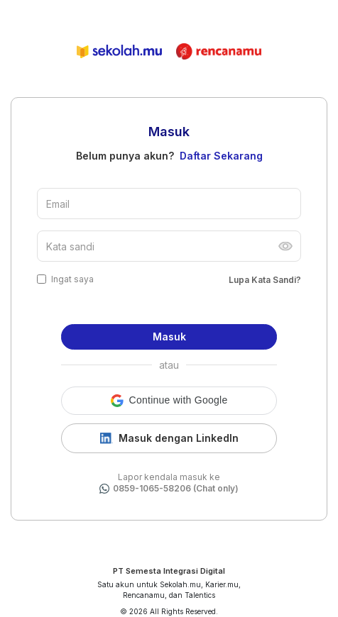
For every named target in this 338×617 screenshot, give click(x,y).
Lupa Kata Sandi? (265, 279)
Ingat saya (72, 279)
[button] (169, 401)
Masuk (169, 336)
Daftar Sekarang (221, 156)
